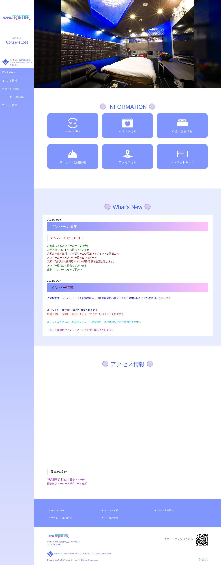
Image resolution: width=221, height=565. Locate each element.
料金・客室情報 (10, 88)
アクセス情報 (9, 105)
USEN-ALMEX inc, (68, 560)
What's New (8, 72)
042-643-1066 (54, 545)
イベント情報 (9, 80)
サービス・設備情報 (13, 97)
